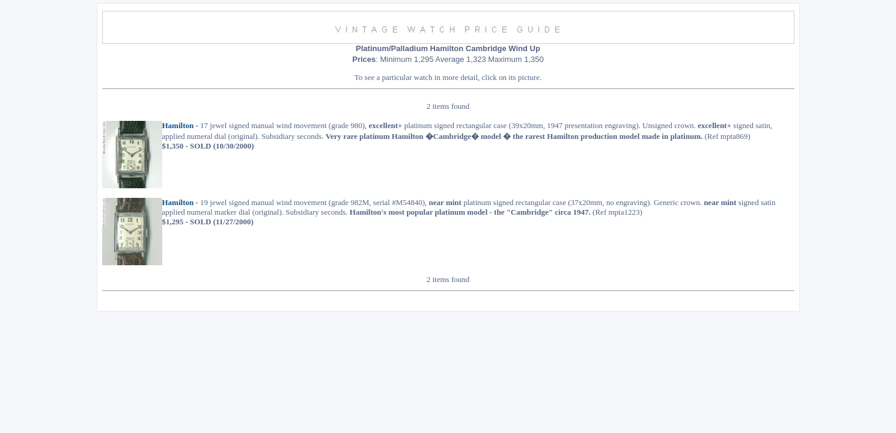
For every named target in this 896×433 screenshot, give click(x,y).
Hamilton (178, 128)
